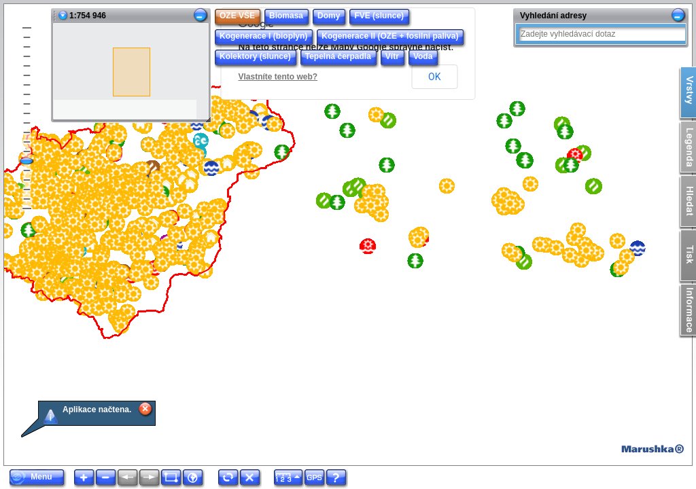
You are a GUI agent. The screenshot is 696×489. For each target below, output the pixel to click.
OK (434, 76)
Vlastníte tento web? (278, 77)
